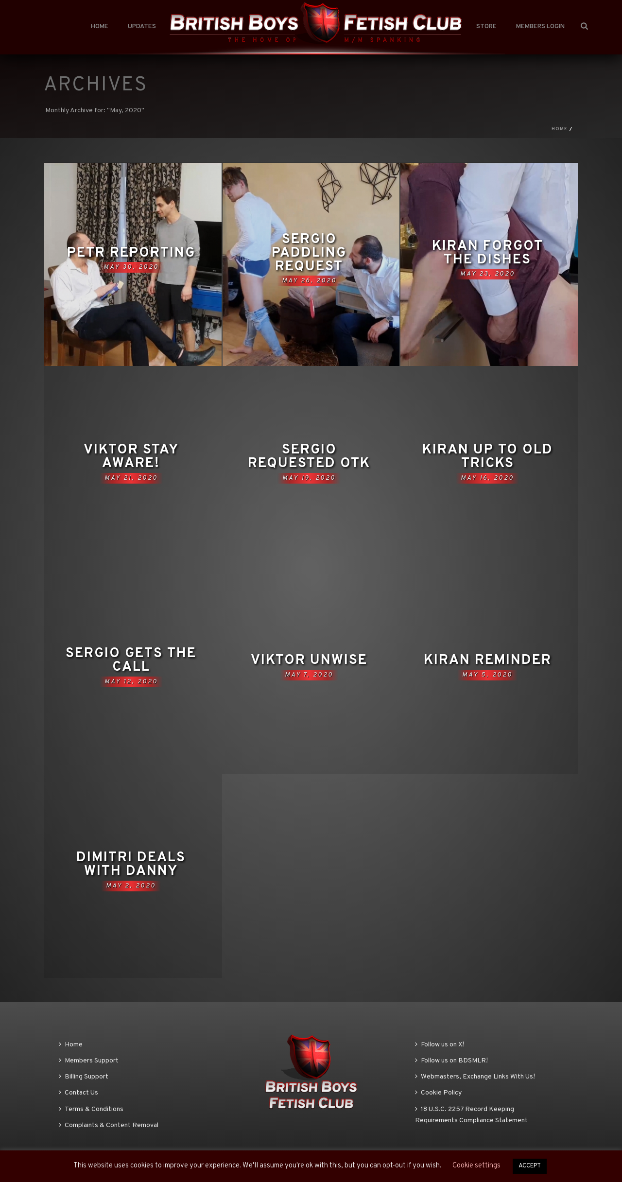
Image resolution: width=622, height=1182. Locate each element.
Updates (142, 27)
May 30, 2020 (131, 267)
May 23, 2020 (487, 274)
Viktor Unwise (309, 660)
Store (486, 27)
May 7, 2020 (309, 675)
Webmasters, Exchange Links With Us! (475, 1077)
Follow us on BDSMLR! (451, 1061)
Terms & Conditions (91, 1109)
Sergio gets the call (131, 660)
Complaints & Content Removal (108, 1125)
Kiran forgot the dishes (487, 253)
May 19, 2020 (309, 478)
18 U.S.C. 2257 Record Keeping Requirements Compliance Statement (471, 1115)
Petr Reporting (131, 253)
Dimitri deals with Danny (131, 864)
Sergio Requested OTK (309, 456)
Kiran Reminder (488, 660)
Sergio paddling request (309, 253)
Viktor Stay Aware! (131, 456)
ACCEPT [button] (529, 1166)
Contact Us (78, 1093)
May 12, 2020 (131, 682)
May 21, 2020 (131, 478)
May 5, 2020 (487, 675)
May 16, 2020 (487, 478)
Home (99, 27)
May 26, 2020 (309, 281)
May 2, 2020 (131, 886)
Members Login (540, 27)
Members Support (89, 1061)
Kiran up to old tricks (487, 456)
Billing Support (83, 1077)
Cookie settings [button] (476, 1165)
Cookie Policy (438, 1093)
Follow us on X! (439, 1045)
